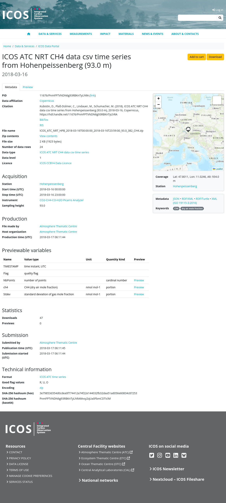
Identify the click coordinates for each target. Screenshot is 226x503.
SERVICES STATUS (21, 482)
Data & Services (50, 34)
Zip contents (10, 136)
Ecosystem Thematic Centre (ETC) (103, 458)
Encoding (8, 388)
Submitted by (11, 342)
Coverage (162, 177)
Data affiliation (12, 101)
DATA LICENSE (18, 464)
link (92, 95)
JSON (176, 199)
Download (215, 57)
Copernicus (47, 101)
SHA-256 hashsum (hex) (18, 393)
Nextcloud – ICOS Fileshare (178, 479)
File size (7, 141)
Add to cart (197, 57)
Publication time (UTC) (17, 348)
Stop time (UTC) (12, 195)
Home (7, 46)
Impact (105, 34)
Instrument (10, 200)
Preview (28, 87)
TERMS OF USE (19, 470)
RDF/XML (188, 199)
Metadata (11, 87)
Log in (217, 10)
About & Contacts (185, 34)
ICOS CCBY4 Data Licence (56, 163)
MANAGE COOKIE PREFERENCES (30, 476)
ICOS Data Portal (48, 46)
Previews (8, 323)
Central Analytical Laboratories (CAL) (105, 470)
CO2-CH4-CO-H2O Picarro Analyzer (62, 200)
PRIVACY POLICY (20, 458)
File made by (10, 226)
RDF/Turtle (203, 199)
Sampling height (13, 205)
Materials (126, 34)
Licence (7, 163)
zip (41, 388)
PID (4, 95)
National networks (100, 480)
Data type (8, 152)
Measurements (81, 34)
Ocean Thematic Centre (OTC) (101, 464)
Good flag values (13, 382)
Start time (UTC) (13, 189)
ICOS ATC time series (53, 377)
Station (7, 184)
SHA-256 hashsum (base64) (14, 400)
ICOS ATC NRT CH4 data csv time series (64, 152)
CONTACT (15, 452)
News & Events (152, 34)
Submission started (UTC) (15, 355)
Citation (7, 106)
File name (8, 130)
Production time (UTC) (17, 237)
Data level (9, 158)
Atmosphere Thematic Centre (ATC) (105, 452)
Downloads (9, 318)
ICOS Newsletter (168, 468)
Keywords (162, 208)
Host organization (14, 231)
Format (7, 377)
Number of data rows (16, 147)
